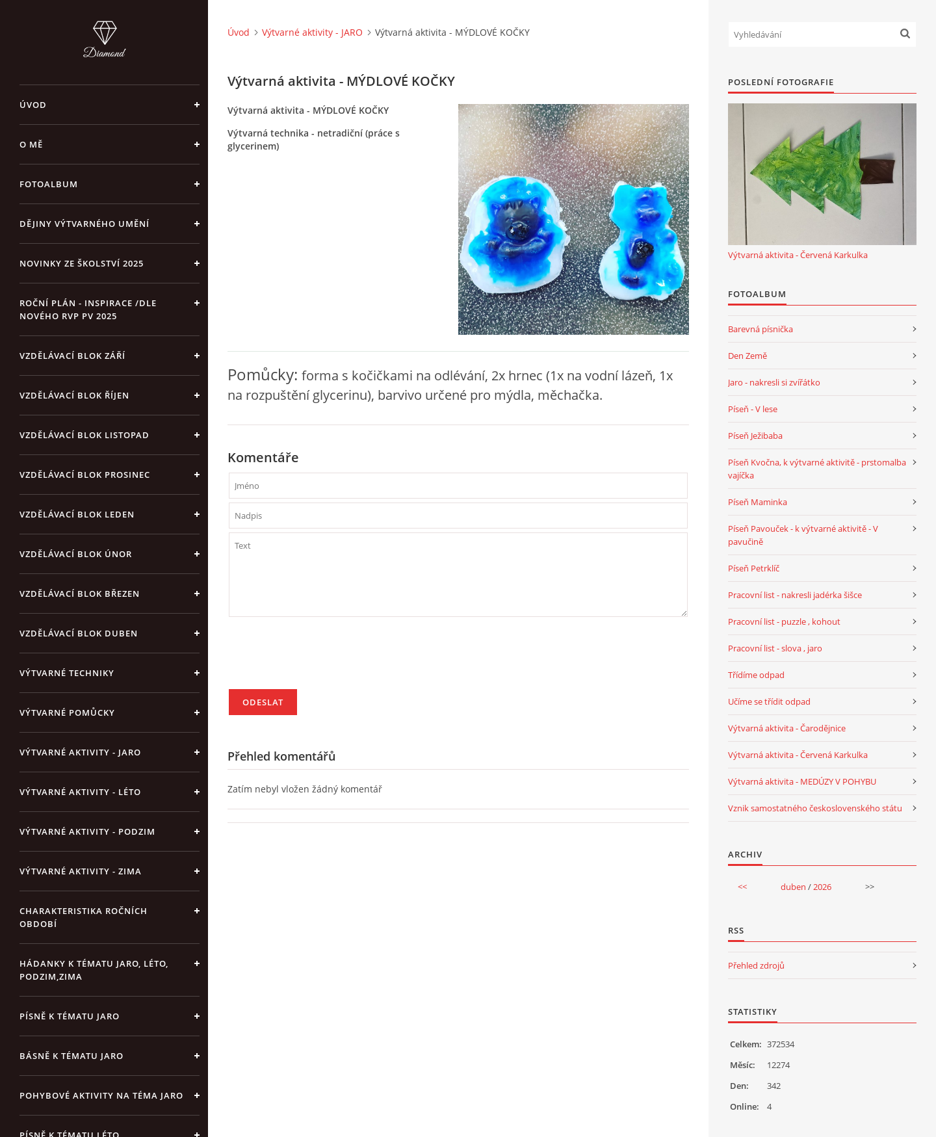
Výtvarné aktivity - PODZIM (87, 831)
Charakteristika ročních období (84, 917)
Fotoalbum (49, 184)
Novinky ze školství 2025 (82, 263)
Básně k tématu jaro (72, 1056)
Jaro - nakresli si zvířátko (774, 382)
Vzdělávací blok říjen (74, 395)
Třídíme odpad (756, 675)
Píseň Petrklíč (753, 568)
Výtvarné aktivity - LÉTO (80, 792)
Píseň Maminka (757, 502)
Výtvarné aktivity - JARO (80, 752)
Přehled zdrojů (756, 965)
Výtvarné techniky (67, 673)
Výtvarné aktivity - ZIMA (81, 871)
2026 (822, 887)
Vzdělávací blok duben (79, 633)
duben (793, 887)
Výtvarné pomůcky (67, 712)
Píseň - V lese (752, 409)
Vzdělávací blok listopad (85, 435)
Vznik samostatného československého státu (815, 808)
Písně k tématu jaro (70, 1016)
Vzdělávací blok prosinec (85, 474)
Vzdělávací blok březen (80, 593)
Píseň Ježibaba (755, 435)
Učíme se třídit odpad (769, 701)
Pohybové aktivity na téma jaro (101, 1095)
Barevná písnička (760, 329)
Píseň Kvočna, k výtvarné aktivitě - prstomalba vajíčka (817, 468)
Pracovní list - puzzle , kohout (784, 621)
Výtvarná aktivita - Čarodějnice (787, 728)
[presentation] (327, 658)
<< (742, 887)
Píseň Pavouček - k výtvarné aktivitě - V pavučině (803, 535)
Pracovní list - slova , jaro (775, 648)
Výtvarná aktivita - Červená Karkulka (798, 255)
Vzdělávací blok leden (77, 514)
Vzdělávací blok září (72, 355)
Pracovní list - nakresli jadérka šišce (795, 595)
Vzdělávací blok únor (76, 554)
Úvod (33, 105)
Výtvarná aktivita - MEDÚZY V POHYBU (802, 781)
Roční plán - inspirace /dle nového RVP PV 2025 (88, 309)
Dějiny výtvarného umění (85, 223)
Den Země (747, 355)
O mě (31, 144)
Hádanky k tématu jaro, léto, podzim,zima (94, 970)
